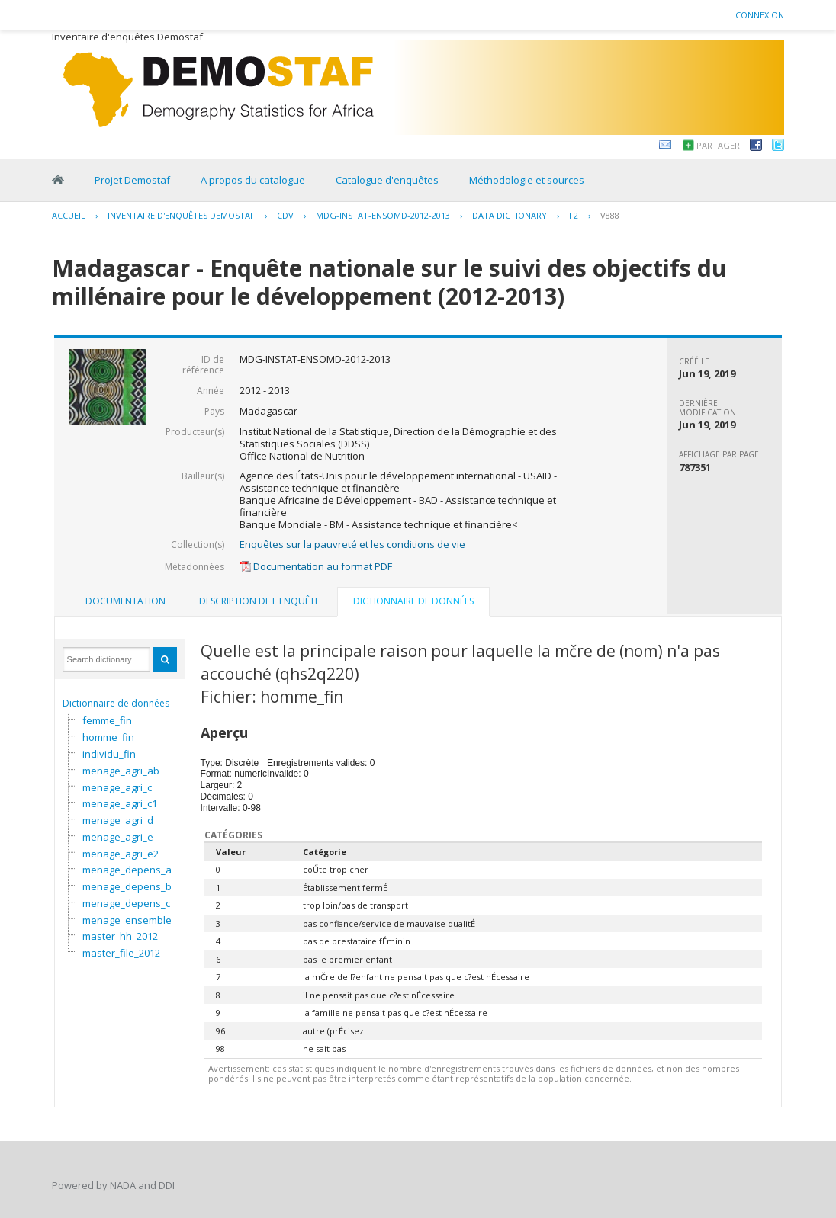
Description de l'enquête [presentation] (259, 601)
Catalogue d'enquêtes (387, 180)
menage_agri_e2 (120, 854)
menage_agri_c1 (119, 803)
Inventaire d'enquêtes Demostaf (181, 215)
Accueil (68, 215)
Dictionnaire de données (116, 703)
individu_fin (109, 754)
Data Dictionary (509, 215)
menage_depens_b (127, 886)
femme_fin (107, 720)
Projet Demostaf (132, 180)
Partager (718, 145)
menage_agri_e (117, 837)
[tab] (125, 601)
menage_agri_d (117, 820)
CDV (285, 215)
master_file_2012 (121, 953)
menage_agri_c (117, 787)
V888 (609, 215)
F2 (573, 215)
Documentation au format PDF (316, 566)
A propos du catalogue (253, 180)
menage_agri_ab (120, 770)
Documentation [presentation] (125, 601)
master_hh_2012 (120, 936)
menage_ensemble (127, 920)
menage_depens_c (126, 903)
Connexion (759, 15)
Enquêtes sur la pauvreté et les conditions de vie (352, 544)
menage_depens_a (127, 870)
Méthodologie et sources (526, 180)
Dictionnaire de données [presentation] (413, 601)
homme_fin (108, 737)
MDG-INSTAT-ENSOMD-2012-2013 (383, 215)
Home (58, 180)
